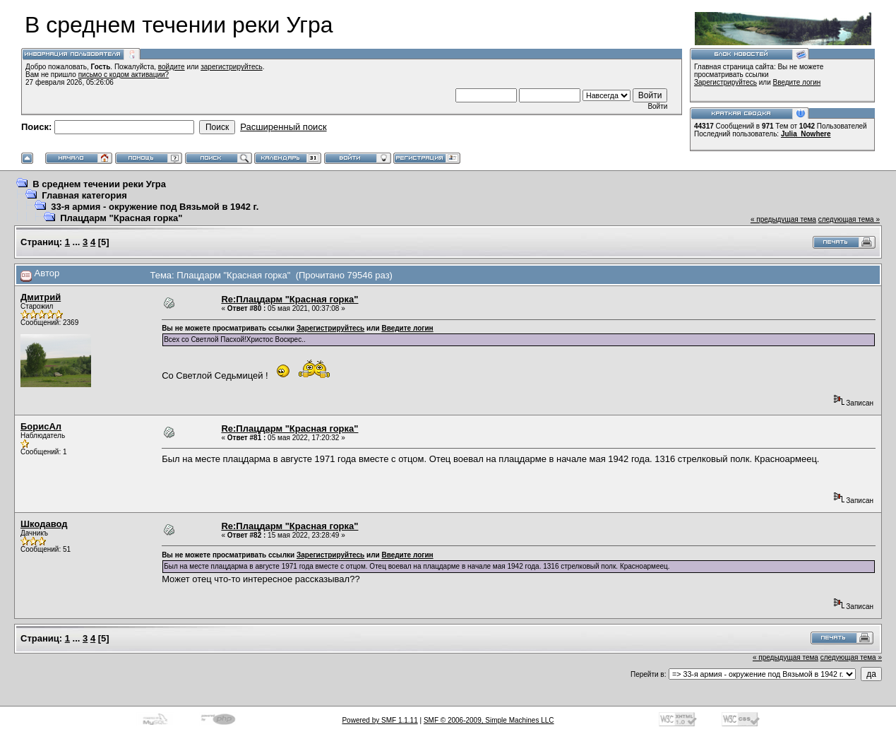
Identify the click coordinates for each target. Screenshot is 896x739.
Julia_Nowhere (806, 134)
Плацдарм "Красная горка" (121, 218)
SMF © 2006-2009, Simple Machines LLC (489, 720)
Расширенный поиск (283, 127)
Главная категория (84, 195)
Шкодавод (44, 524)
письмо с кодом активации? (123, 74)
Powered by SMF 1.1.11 (379, 720)
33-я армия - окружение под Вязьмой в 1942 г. (154, 206)
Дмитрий (40, 297)
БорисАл (40, 426)
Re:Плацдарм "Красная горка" (289, 299)
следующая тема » (849, 219)
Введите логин (797, 82)
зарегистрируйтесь (232, 67)
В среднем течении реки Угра (99, 184)
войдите (171, 67)
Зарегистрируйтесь (725, 82)
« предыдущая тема (783, 219)
